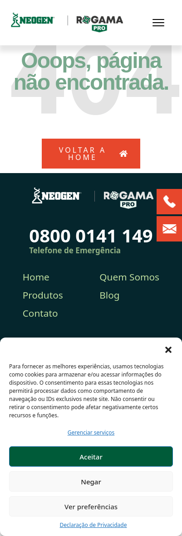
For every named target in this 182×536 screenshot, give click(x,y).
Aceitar (91, 456)
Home (36, 276)
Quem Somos (129, 276)
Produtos (43, 295)
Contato (40, 313)
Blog (109, 295)
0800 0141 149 (90, 235)
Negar (91, 481)
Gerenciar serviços (91, 432)
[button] (168, 348)
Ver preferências (91, 506)
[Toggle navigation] (158, 23)
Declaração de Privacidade (93, 525)
